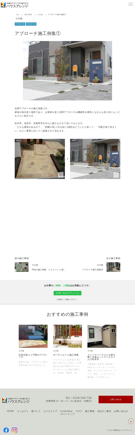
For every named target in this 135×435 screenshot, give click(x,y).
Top (17, 15)
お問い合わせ (121, 411)
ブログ (78, 411)
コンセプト (23, 411)
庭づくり (36, 411)
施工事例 (28, 15)
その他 (40, 15)
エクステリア (50, 411)
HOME (10, 411)
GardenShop (66, 411)
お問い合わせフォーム (67, 293)
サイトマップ (67, 414)
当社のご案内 (104, 411)
